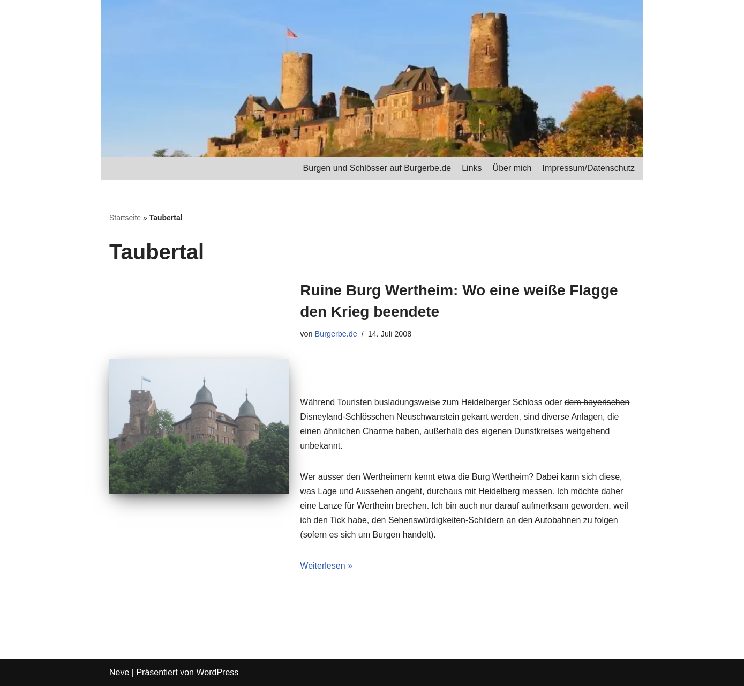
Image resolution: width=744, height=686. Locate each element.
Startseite (125, 217)
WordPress (217, 672)
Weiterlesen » (326, 565)
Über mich (512, 168)
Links (472, 168)
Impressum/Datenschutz (588, 168)
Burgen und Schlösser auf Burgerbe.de (377, 168)
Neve (119, 672)
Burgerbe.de (336, 334)
